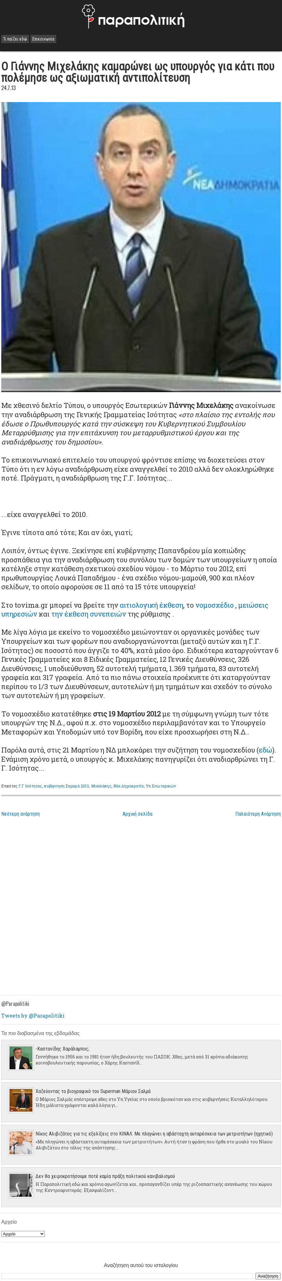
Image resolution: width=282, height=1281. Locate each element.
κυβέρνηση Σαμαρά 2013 (66, 785)
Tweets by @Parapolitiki (32, 1015)
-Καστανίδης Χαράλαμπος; (62, 1049)
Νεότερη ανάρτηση (20, 814)
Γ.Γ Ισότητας (30, 785)
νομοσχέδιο (214, 605)
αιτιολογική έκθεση (151, 605)
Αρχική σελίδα (137, 814)
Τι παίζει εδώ (15, 39)
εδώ (265, 749)
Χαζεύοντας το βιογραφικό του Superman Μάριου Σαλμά (93, 1091)
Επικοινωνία (43, 39)
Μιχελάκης (101, 785)
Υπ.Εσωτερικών (161, 785)
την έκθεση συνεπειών (88, 613)
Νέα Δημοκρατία (128, 785)
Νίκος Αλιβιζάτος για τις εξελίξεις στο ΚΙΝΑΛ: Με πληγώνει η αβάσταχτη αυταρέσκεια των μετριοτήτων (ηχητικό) (154, 1134)
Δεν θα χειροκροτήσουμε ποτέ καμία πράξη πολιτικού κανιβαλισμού (105, 1176)
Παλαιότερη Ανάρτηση (258, 814)
